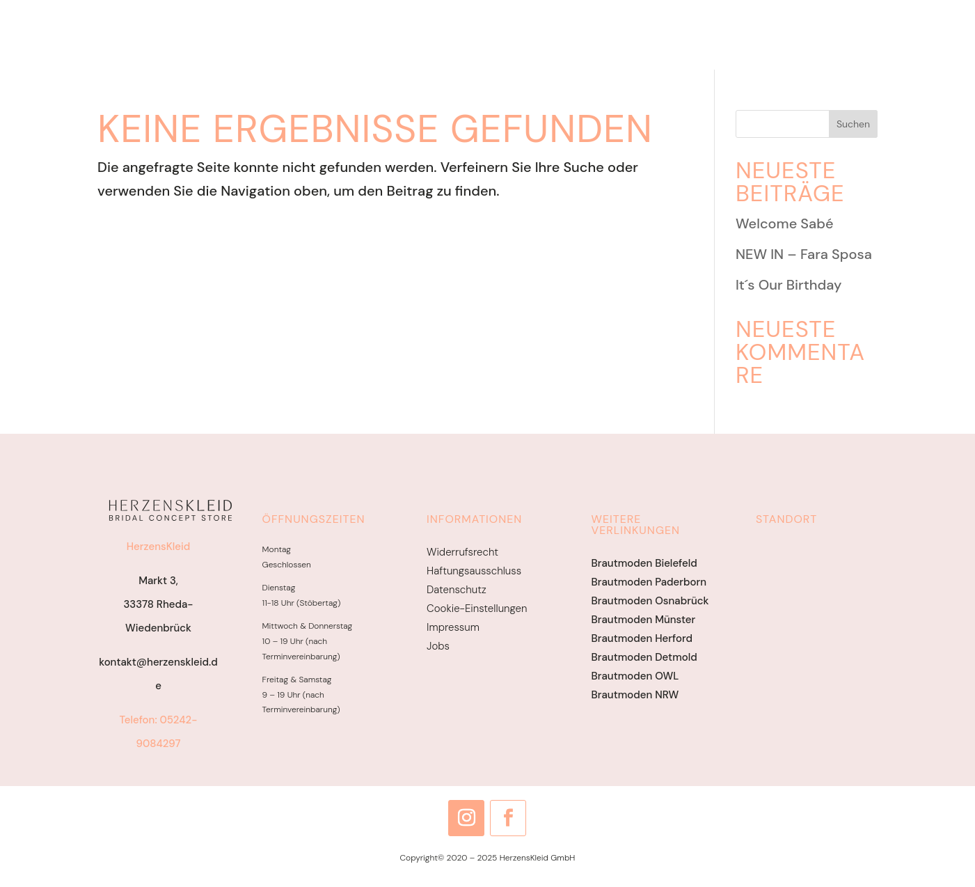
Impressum (453, 627)
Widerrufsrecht (462, 552)
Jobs (438, 646)
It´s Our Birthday (789, 285)
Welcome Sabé (785, 223)
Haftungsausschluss (474, 571)
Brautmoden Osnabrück (650, 601)
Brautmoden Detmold (644, 657)
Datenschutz (456, 590)
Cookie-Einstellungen (477, 608)
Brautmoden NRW (635, 695)
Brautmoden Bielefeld (644, 563)
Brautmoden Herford (642, 638)
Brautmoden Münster (644, 620)
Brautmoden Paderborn (649, 582)
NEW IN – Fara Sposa (804, 254)
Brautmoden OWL (635, 676)
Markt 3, (158, 581)
